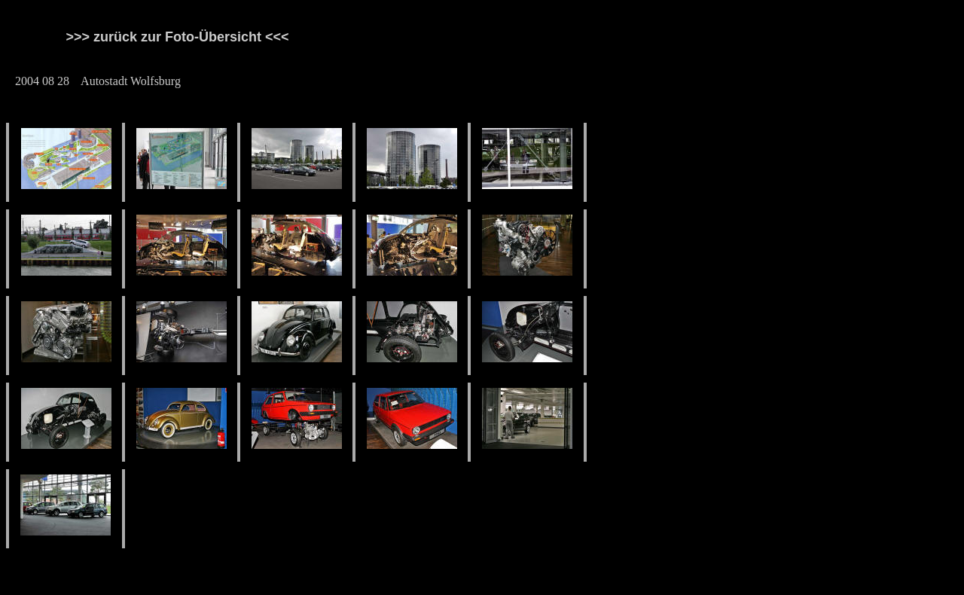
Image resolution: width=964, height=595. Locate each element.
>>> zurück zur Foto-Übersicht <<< (189, 36)
